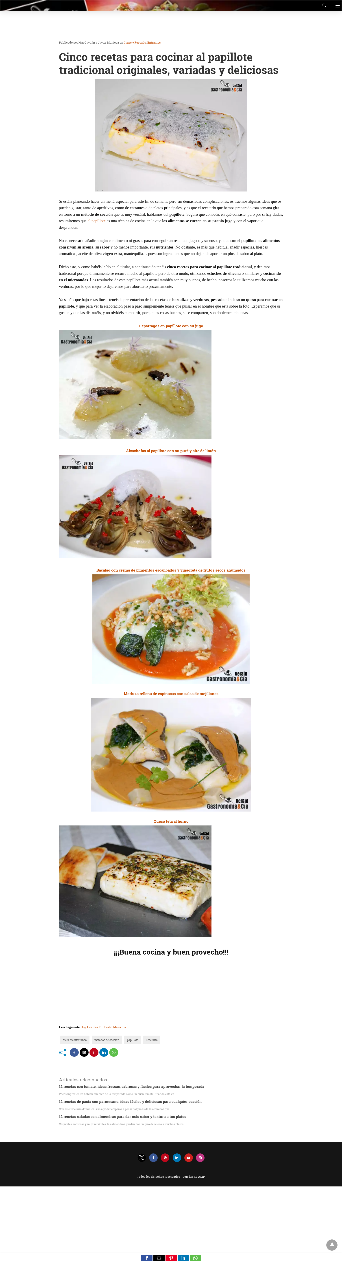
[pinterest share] (93, 1052)
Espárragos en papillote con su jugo (171, 325)
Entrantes (154, 42)
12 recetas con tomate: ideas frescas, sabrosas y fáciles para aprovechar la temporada (131, 1086)
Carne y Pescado (135, 42)
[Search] (323, 5)
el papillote (96, 221)
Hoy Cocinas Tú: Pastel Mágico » (103, 1027)
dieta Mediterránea (75, 1040)
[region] (169, 26)
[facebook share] (74, 1052)
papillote (132, 1040)
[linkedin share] (103, 1052)
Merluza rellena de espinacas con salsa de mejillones (171, 693)
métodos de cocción (106, 1040)
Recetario (152, 1040)
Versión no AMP (193, 1177)
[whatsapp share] (113, 1052)
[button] (146, 1258)
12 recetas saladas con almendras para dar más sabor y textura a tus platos (122, 1116)
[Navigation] (336, 5)
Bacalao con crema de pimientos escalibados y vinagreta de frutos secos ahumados (171, 570)
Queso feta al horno (171, 821)
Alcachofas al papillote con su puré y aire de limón (171, 450)
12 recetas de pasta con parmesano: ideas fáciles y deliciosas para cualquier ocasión (130, 1101)
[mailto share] (84, 1052)
